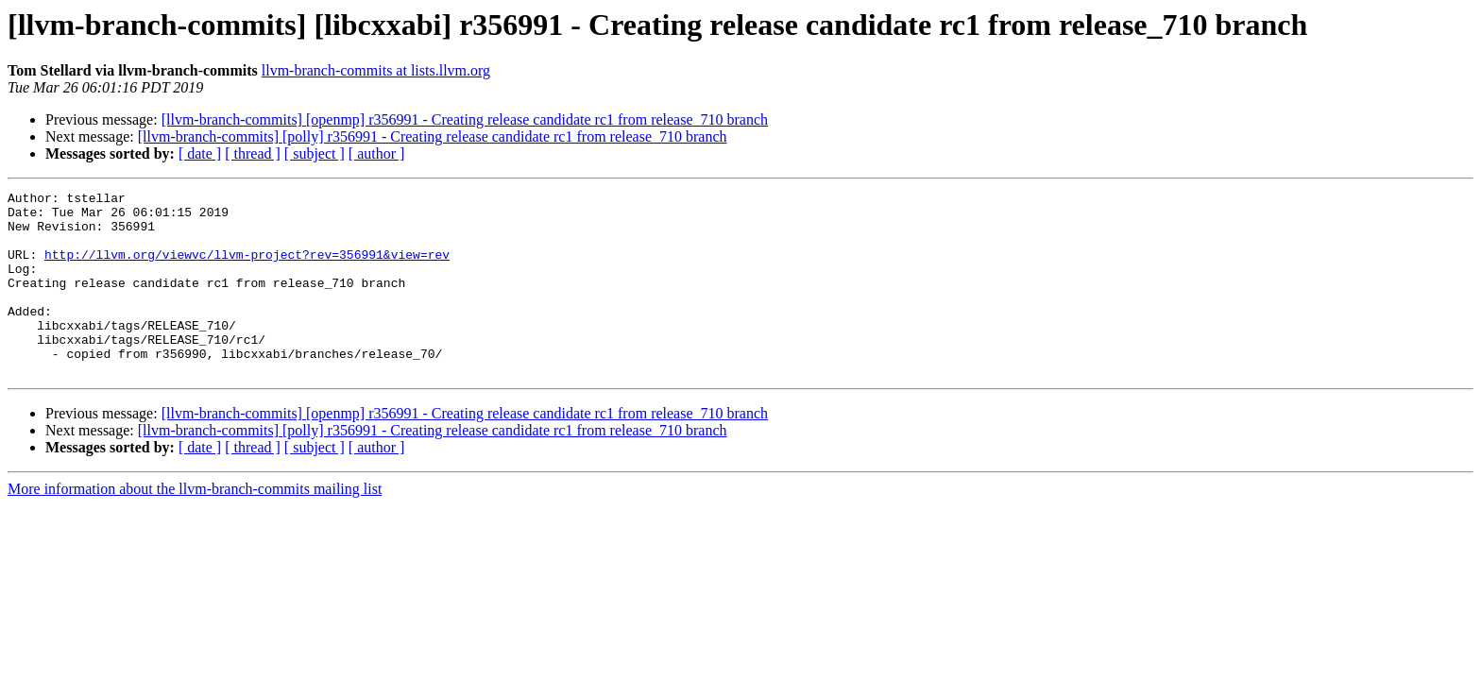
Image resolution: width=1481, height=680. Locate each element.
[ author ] (377, 153)
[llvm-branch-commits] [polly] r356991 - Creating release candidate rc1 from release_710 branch (432, 136)
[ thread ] (253, 153)
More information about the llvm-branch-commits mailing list (195, 526)
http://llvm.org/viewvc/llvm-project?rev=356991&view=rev (247, 268)
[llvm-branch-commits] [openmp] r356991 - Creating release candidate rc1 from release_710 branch (465, 119)
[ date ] (200, 153)
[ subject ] (314, 153)
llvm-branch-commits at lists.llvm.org (376, 70)
